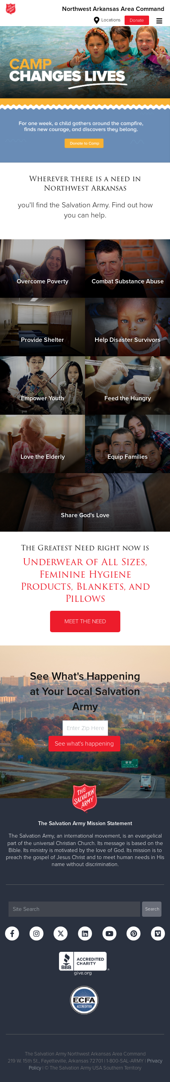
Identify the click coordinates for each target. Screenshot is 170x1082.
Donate (137, 20)
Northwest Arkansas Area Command (113, 9)
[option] (85, 90)
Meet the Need (85, 621)
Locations (107, 20)
